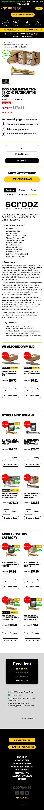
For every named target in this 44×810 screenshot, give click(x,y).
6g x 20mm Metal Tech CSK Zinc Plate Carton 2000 (10, 618)
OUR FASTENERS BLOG (22, 766)
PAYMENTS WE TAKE (22, 775)
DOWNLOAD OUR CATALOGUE (22, 747)
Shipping (22, 190)
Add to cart (22, 154)
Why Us (10, 195)
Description (10, 190)
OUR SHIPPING (22, 769)
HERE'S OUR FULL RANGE (22, 179)
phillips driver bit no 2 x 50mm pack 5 (32, 372)
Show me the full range (23, 14)
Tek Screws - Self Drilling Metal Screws (15, 45)
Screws (10, 42)
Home (4, 42)
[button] (3, 705)
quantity (14, 389)
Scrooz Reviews (27, 195)
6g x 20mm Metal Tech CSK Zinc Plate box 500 (32, 564)
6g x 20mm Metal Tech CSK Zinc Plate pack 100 (10, 564)
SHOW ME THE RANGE (22, 740)
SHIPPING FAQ (22, 772)
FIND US (22, 779)
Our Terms (22, 804)
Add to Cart (10, 395)
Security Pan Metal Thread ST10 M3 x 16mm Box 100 (32, 495)
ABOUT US (22, 757)
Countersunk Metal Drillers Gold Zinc (15, 47)
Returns (34, 190)
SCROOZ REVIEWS (22, 763)
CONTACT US (22, 760)
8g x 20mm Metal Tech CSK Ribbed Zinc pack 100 (31, 618)
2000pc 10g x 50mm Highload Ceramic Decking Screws (10, 495)
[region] (22, 705)
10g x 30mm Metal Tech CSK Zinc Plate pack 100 (10, 442)
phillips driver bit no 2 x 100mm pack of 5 (10, 373)
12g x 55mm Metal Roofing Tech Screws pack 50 (31, 442)
